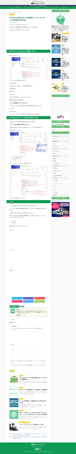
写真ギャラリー (56, 146)
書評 (54, 153)
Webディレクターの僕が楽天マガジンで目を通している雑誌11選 (33, 389)
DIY (54, 187)
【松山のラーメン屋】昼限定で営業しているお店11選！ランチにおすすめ (65, 51)
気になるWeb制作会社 (57, 175)
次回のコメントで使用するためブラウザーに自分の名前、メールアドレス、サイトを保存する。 (28, 361)
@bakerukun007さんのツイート (58, 200)
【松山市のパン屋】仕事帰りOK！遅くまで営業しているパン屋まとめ (65, 76)
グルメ (54, 185)
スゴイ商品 (55, 192)
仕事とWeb (46, 7)
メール (13, 349)
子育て (54, 190)
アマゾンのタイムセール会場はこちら (38, 5)
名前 (12, 344)
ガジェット (55, 182)
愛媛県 (54, 158)
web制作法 (12, 319)
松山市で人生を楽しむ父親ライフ (38, 446)
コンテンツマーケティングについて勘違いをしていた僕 (31, 424)
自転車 (11, 7)
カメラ (54, 143)
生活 (55, 7)
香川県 (54, 160)
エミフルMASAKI (56, 163)
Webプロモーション (57, 170)
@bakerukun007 (21, 24)
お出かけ (38, 7)
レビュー (29, 7)
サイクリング (55, 138)
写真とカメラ (20, 7)
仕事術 (54, 173)
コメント (13, 330)
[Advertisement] (29, 40)
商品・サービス (56, 151)
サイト (12, 354)
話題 (64, 7)
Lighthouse (13, 220)
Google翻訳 (13, 222)
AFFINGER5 (50, 451)
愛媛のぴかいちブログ (38, 3)
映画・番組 (55, 180)
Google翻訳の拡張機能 (21, 127)
